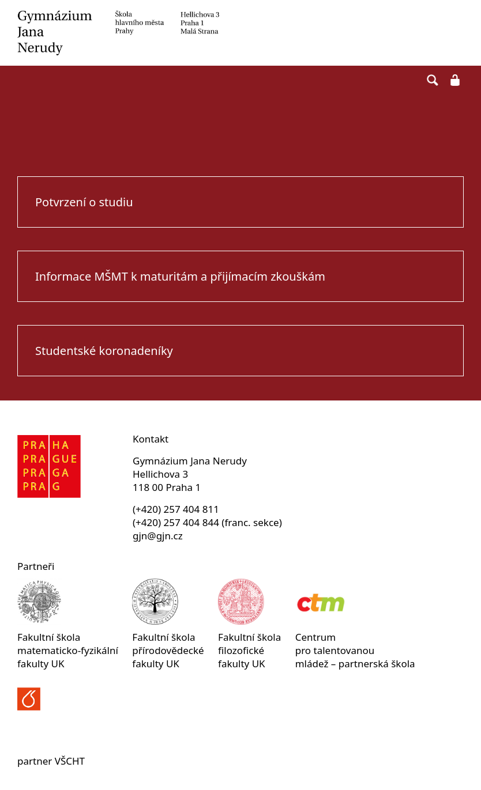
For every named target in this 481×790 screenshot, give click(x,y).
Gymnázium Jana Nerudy (240, 33)
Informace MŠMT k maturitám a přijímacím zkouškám (180, 276)
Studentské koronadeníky (104, 350)
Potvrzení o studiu (84, 202)
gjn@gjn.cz (158, 535)
